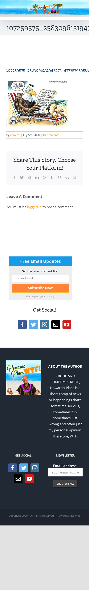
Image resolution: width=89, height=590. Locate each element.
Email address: (65, 470)
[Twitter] (33, 324)
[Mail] (55, 324)
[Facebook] (22, 324)
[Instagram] (44, 324)
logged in (34, 207)
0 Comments (51, 135)
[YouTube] (66, 324)
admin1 (15, 135)
